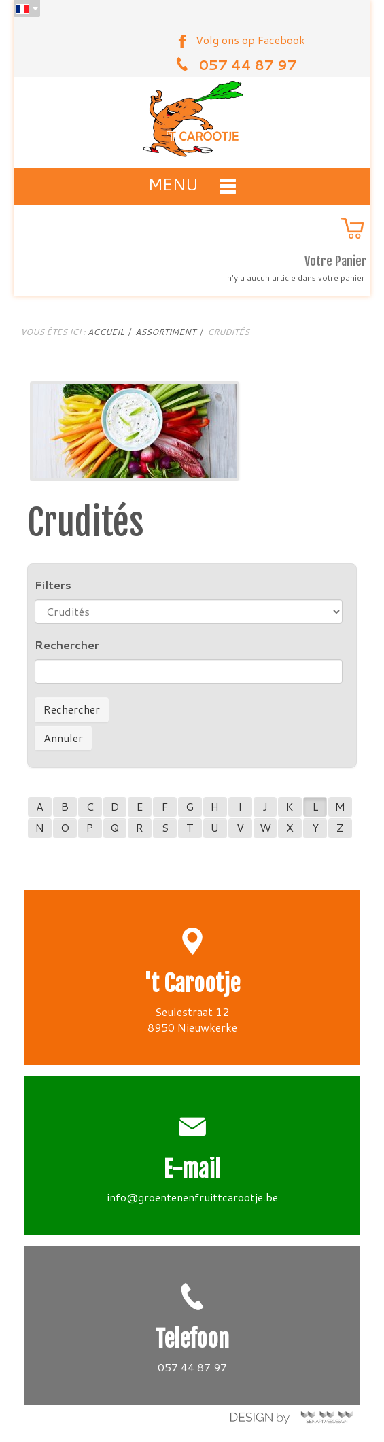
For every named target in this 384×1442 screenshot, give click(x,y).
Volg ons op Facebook (250, 40)
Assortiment (165, 332)
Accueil (106, 332)
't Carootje (192, 984)
